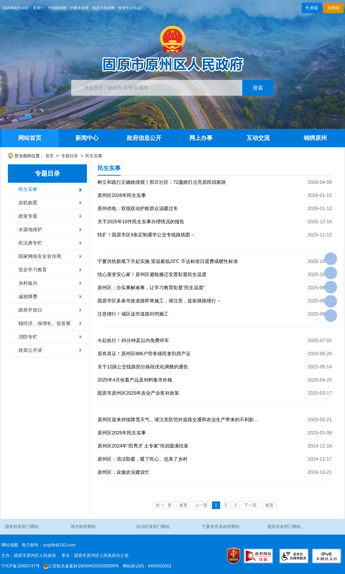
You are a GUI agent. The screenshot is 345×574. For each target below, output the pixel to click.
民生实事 (93, 156)
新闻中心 (86, 138)
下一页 (250, 505)
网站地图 (9, 545)
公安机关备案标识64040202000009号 (81, 566)
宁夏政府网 (79, 8)
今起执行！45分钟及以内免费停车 (133, 340)
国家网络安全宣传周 (39, 256)
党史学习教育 (32, 269)
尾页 (269, 505)
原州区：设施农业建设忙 (123, 472)
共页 (164, 505)
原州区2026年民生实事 (121, 195)
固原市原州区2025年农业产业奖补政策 (138, 393)
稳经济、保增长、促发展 (44, 323)
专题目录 (69, 156)
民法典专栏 (30, 243)
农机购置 (27, 202)
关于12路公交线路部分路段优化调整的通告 (142, 366)
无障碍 (333, 8)
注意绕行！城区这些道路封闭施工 (133, 314)
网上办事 (201, 138)
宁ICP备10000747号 (20, 566)
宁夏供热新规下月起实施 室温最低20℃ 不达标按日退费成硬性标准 (167, 261)
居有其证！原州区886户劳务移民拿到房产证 (144, 353)
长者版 (311, 8)
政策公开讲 (30, 350)
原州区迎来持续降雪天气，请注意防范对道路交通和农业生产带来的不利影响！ (175, 421)
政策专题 (27, 216)
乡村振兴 (27, 283)
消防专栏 (27, 336)
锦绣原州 (315, 138)
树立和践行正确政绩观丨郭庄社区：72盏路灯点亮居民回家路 (161, 182)
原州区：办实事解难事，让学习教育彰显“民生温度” (151, 287)
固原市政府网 (103, 8)
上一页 (201, 505)
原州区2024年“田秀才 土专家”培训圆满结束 (142, 446)
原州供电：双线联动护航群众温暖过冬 (137, 208)
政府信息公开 (144, 138)
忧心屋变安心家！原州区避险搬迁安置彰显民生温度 (151, 274)
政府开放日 (30, 310)
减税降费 (27, 296)
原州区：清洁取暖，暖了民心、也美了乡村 (142, 459)
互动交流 (258, 138)
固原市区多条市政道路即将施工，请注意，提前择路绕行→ (159, 300)
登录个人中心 (129, 8)
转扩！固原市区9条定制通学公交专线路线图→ (146, 234)
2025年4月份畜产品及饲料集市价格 (134, 380)
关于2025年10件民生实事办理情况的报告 (140, 221)
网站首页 (29, 138)
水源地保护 (30, 229)
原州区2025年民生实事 (121, 432)
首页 (49, 156)
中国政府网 (57, 8)
